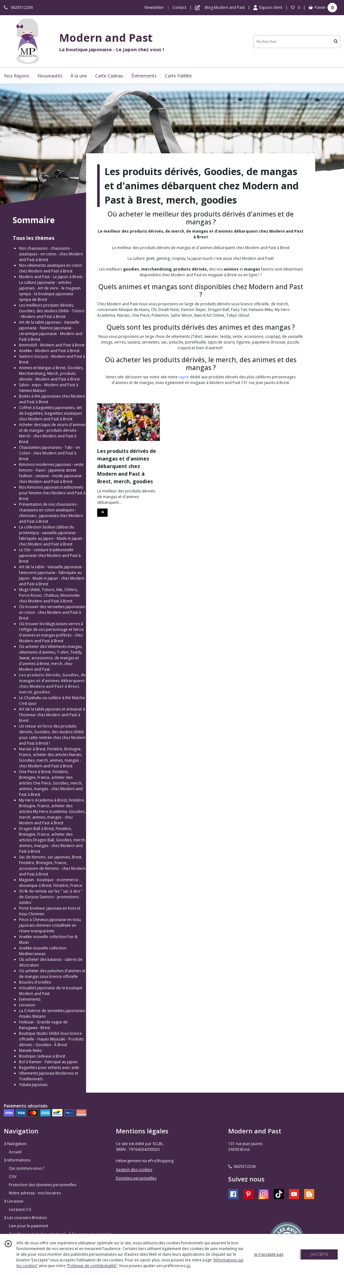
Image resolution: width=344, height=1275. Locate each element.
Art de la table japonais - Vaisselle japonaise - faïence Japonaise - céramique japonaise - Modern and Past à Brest (50, 331)
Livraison (27, 1005)
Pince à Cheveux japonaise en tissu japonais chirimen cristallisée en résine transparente (50, 925)
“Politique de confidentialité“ (91, 1265)
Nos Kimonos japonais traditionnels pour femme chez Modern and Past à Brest (52, 493)
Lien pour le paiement (28, 1226)
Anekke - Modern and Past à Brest (49, 350)
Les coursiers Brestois (25, 1217)
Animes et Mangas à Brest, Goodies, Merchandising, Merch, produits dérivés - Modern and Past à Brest (51, 373)
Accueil (15, 1152)
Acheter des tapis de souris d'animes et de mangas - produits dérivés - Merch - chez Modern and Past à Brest (52, 433)
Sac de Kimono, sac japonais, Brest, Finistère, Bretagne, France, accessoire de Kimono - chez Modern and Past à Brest (52, 865)
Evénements (30, 999)
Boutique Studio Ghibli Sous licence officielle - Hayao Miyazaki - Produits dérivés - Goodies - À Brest (51, 1039)
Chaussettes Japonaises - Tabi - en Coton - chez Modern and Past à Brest (49, 453)
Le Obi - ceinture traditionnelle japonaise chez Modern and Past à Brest (50, 555)
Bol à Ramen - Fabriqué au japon (48, 1062)
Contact (179, 7)
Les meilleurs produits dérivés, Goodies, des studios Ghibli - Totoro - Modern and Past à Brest (51, 310)
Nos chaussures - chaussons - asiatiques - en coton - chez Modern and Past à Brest (51, 254)
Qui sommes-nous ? (26, 1168)
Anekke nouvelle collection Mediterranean (42, 950)
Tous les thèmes (33, 238)
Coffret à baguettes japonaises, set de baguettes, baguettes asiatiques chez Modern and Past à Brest (50, 413)
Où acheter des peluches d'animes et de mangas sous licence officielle (52, 973)
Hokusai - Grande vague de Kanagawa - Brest (43, 1024)
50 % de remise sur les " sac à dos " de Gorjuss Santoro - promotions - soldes (51, 896)
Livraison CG (20, 1209)
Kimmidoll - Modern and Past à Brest (51, 345)
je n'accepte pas (268, 1254)
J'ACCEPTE (319, 1254)
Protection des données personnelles (42, 1184)
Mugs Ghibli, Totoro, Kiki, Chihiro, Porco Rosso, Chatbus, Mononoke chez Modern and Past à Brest (49, 595)
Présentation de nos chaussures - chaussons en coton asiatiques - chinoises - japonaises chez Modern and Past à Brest (51, 513)
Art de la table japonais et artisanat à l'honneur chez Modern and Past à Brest (52, 714)
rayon (183, 377)
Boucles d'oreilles (35, 982)
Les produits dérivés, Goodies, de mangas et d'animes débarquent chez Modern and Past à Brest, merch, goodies (52, 683)
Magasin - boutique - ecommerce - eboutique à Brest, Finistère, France (50, 882)
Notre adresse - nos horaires (35, 1193)
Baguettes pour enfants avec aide (49, 1067)
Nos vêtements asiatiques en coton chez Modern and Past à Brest (50, 268)
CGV (12, 1176)
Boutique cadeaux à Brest (42, 1056)
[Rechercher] (336, 41)
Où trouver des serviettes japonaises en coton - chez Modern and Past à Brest (52, 612)
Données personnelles (136, 1178)
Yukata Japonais (33, 1084)
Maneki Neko (30, 1050)
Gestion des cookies (134, 1169)
